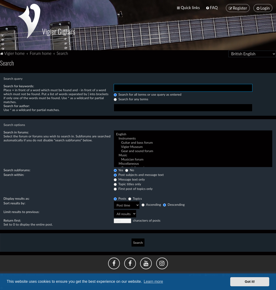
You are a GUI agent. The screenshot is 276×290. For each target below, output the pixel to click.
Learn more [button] (153, 281)
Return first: (12, 220)
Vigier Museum (193, 146)
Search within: (14, 174)
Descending (174, 204)
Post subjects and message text (139, 174)
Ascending (151, 204)
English (193, 134)
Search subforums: (17, 169)
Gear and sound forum (193, 150)
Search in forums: (16, 132)
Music (193, 155)
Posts (120, 198)
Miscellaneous (193, 163)
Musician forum (193, 159)
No (129, 169)
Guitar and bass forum (193, 142)
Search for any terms (131, 99)
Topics (135, 198)
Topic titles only (127, 183)
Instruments (193, 138)
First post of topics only (133, 188)
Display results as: (16, 198)
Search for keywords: (19, 85)
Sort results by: (14, 203)
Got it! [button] (250, 281)
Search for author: (17, 105)
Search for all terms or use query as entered (147, 94)
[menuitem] (212, 7)
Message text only (129, 179)
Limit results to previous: (21, 211)
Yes (118, 169)
